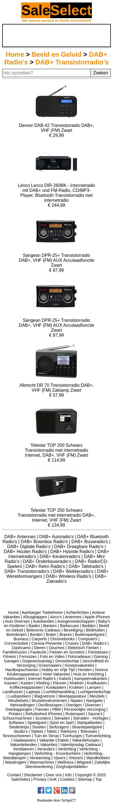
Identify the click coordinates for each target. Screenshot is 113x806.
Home (15, 54)
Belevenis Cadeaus (43, 630)
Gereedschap (67, 661)
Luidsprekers (20, 696)
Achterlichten (77, 612)
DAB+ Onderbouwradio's (47, 561)
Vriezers (76, 758)
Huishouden (14, 678)
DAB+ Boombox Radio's (45, 541)
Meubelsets (18, 700)
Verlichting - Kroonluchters (57, 753)
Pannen (42, 709)
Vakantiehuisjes (86, 740)
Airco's (56, 617)
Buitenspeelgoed (89, 634)
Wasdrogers (15, 762)
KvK (53, 779)
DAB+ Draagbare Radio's (79, 546)
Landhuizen (12, 692)
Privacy (40, 779)
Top (98, 779)
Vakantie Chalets (54, 740)
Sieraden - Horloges (90, 718)
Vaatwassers (24, 740)
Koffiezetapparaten (26, 687)
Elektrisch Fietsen (83, 648)
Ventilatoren (23, 749)
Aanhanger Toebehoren (42, 612)
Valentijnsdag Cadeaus (80, 744)
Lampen (94, 687)
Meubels (97, 696)
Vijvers (59, 758)
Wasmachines (41, 762)
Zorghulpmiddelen (71, 766)
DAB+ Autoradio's (57, 536)
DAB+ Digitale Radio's (29, 546)
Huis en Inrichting (88, 674)
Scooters (43, 718)
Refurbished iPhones (44, 714)
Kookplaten (56, 687)
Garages (11, 661)
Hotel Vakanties (56, 674)
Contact (14, 775)
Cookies (67, 779)
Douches (57, 648)
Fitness (9, 656)
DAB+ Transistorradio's (72, 62)
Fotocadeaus (79, 656)
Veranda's (46, 749)
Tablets (37, 731)
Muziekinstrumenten (49, 700)
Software (16, 722)
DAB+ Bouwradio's (90, 541)
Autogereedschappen (76, 621)
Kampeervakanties (90, 678)
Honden (85, 670)
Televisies (88, 731)
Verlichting (67, 749)
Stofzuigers (59, 727)
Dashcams (21, 648)
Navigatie (94, 700)
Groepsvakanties (79, 665)
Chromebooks (62, 639)
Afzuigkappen (35, 617)
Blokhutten (95, 630)
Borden (36, 634)
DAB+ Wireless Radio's (69, 576)
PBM (56, 709)
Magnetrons (44, 696)
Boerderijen (16, 634)
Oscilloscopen (50, 705)
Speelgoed (36, 722)
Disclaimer (33, 775)
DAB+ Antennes (20, 536)
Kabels (65, 678)
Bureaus (21, 639)
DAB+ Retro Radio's (46, 566)
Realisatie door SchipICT (56, 800)
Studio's (21, 731)
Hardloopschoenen (21, 670)
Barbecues (69, 625)
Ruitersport (75, 714)
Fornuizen (28, 656)
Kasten (27, 683)
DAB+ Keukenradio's (60, 556)
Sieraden (62, 718)
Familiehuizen (15, 652)
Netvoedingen (22, 705)
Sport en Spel (61, 722)
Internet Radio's (42, 678)
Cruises (72, 643)
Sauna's (95, 714)
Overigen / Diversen (83, 705)
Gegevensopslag (37, 661)
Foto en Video (52, 656)
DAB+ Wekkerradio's (74, 571)
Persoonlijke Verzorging (85, 709)
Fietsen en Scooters (67, 652)
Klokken (77, 683)
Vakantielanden (23, 744)
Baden (34, 625)
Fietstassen (98, 652)
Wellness (65, 762)
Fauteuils (38, 652)
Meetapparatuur (73, 696)
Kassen (11, 683)
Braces (65, 634)
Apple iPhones (97, 617)
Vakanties (48, 744)
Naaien (76, 700)
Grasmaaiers (50, 665)
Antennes (73, 617)
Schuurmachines (17, 718)
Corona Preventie (46, 643)
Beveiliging (73, 630)
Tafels (51, 731)
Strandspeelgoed (87, 727)
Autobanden (43, 621)
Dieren (39, 648)
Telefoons (68, 731)
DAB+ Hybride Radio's (72, 551)
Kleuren (60, 683)
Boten (51, 634)
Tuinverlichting (98, 736)
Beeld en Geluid (56, 54)
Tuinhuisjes (72, 736)
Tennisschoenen (16, 736)
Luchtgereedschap (94, 692)
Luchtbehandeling (59, 692)
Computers (87, 639)
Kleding (42, 683)
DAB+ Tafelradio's (87, 566)
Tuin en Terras (46, 736)
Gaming (101, 656)
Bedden (89, 625)
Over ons (54, 775)
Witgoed (84, 762)
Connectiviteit (16, 643)
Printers (15, 714)
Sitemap (85, 779)
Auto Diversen (17, 621)
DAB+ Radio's (94, 643)
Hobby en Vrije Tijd (58, 670)
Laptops (33, 692)
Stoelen (39, 727)
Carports (39, 639)
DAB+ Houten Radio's (26, 551)
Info (68, 775)
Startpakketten (89, 722)
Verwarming (39, 758)
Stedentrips (19, 727)
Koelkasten (96, 683)
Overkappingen (18, 709)
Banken (50, 625)
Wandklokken (98, 758)
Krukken (76, 687)
